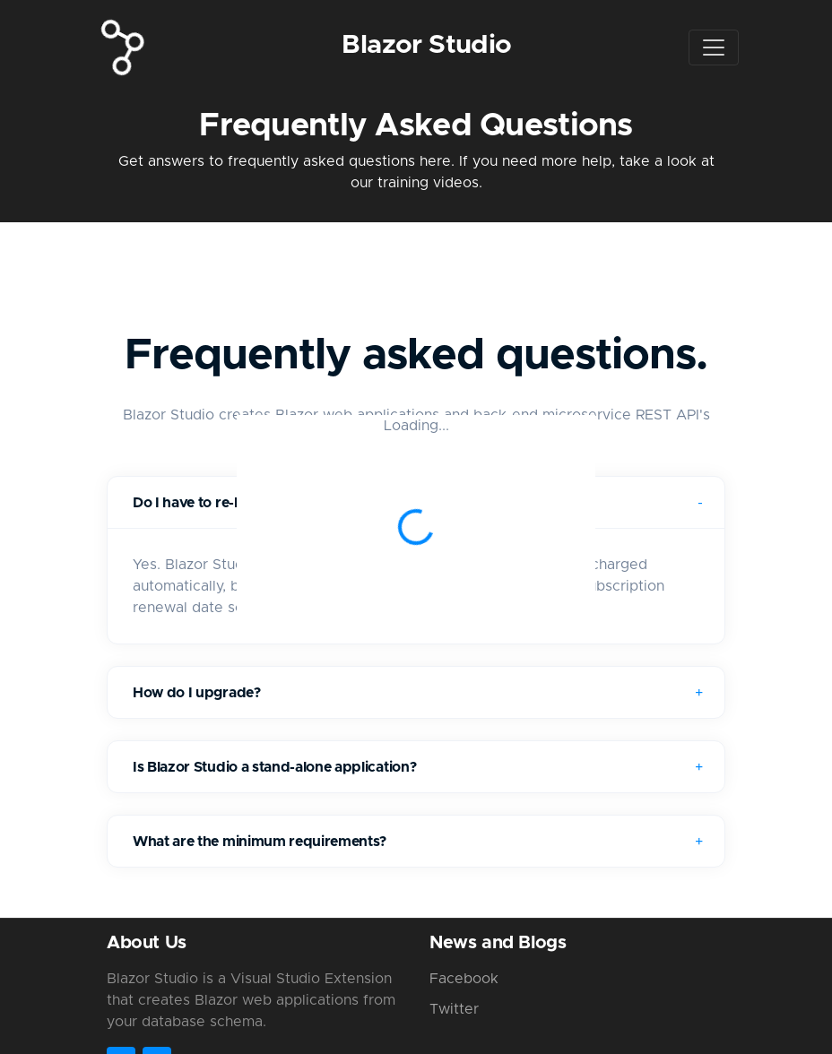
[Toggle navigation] (714, 47)
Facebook (463, 979)
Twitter (454, 1009)
